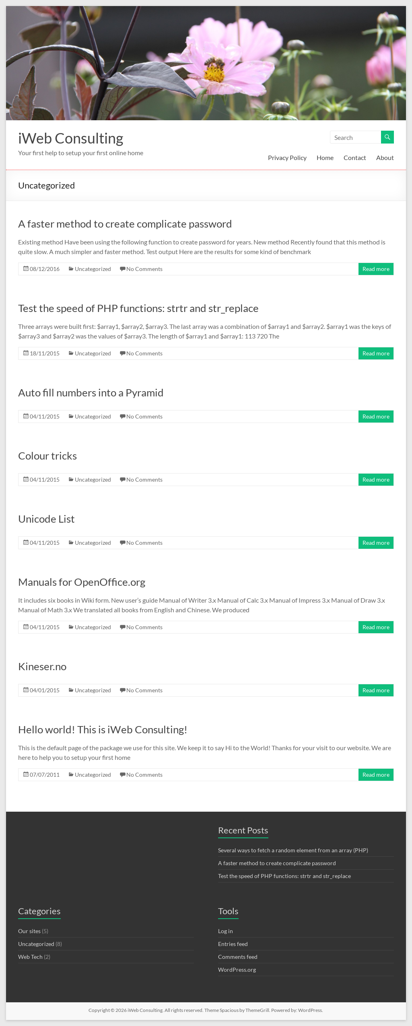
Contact (355, 157)
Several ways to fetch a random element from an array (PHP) (293, 850)
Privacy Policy (287, 157)
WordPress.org (237, 969)
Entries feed (233, 943)
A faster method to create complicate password (125, 223)
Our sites (29, 931)
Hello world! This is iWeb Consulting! (102, 729)
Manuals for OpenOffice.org (81, 581)
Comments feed (238, 956)
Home (325, 157)
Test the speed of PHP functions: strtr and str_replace (138, 308)
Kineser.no (42, 666)
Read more (376, 268)
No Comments (144, 268)
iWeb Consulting (70, 138)
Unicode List (46, 518)
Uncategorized (93, 268)
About (385, 157)
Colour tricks (47, 455)
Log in (225, 931)
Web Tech (30, 956)
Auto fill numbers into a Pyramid (91, 392)
